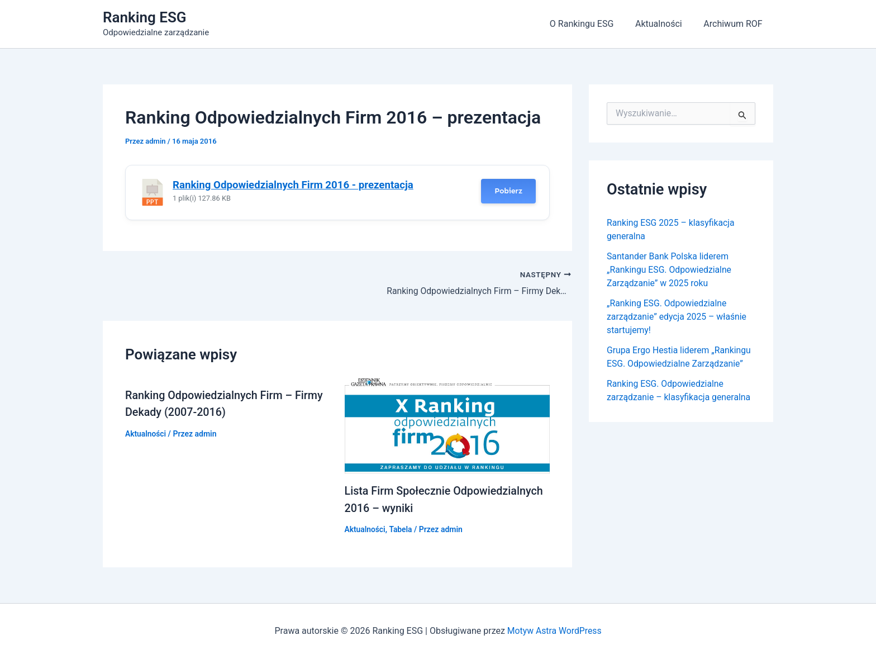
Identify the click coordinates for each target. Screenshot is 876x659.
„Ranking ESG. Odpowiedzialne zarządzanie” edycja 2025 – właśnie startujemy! (678, 316)
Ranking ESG (145, 17)
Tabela (401, 528)
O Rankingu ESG (590, 23)
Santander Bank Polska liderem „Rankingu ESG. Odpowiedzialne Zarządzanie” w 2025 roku (670, 269)
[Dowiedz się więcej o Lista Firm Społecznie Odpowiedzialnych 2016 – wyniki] (447, 425)
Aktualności (664, 23)
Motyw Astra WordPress (554, 630)
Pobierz (508, 191)
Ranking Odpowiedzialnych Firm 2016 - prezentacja (293, 185)
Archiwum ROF (735, 23)
